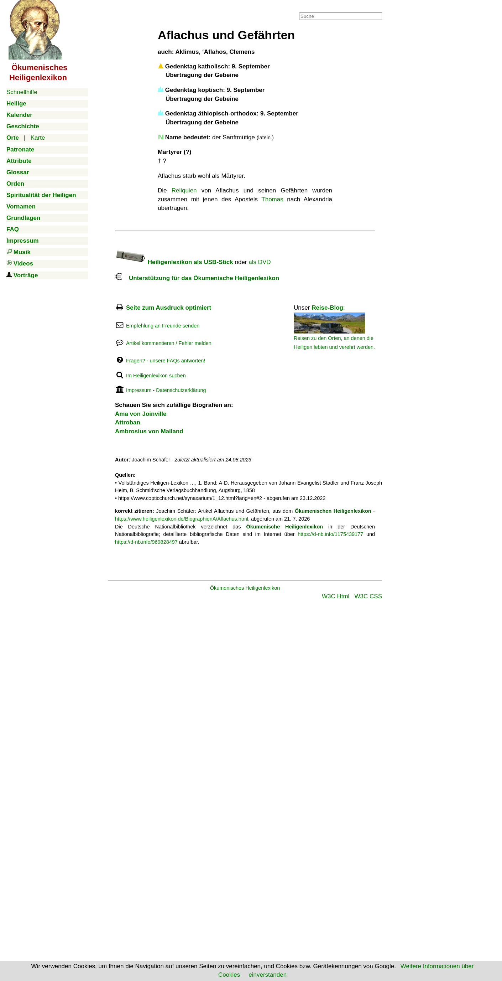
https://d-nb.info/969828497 (146, 542)
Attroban (127, 422)
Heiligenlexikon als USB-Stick (174, 262)
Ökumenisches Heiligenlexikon (245, 588)
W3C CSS (368, 596)
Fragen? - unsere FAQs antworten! (165, 360)
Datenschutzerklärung (181, 390)
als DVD (260, 262)
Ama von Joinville (141, 414)
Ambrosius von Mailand (149, 431)
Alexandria (318, 199)
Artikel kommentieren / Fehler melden (168, 343)
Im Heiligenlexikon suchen (156, 375)
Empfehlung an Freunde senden (162, 326)
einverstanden (268, 974)
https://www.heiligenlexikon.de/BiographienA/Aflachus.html (181, 519)
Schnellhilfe (21, 92)
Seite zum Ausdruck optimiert (168, 307)
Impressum (138, 390)
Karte (38, 137)
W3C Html (335, 596)
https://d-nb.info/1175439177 (330, 534)
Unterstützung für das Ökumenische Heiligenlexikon (197, 278)
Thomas (272, 199)
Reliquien (184, 190)
